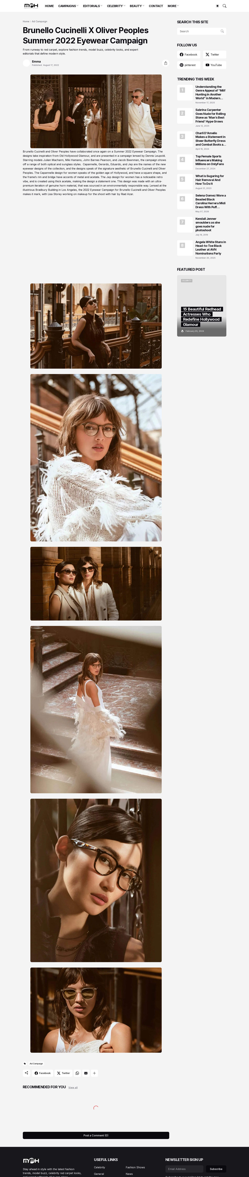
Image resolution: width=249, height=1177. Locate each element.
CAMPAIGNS (67, 6)
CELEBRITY (115, 6)
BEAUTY (136, 6)
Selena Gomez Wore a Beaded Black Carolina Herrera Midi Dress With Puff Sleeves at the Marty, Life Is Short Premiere (210, 201)
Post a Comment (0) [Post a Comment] (96, 1135)
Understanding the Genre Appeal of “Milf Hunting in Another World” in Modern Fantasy (210, 92)
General (99, 1174)
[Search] (223, 6)
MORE (172, 6)
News (129, 1174)
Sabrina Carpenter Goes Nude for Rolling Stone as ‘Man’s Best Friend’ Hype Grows (210, 115)
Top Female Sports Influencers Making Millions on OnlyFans (209, 160)
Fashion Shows (135, 1167)
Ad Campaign (39, 21)
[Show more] (94, 1073)
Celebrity (99, 1167)
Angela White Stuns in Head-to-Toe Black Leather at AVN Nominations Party (210, 247)
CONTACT (156, 6)
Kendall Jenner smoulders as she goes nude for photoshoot (207, 224)
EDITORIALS (91, 6)
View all (73, 1087)
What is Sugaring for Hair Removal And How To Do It (209, 179)
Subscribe (216, 1169)
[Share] (165, 63)
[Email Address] (184, 1169)
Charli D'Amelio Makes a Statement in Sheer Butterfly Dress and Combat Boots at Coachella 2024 (210, 139)
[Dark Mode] (216, 6)
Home (26, 21)
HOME (49, 6)
